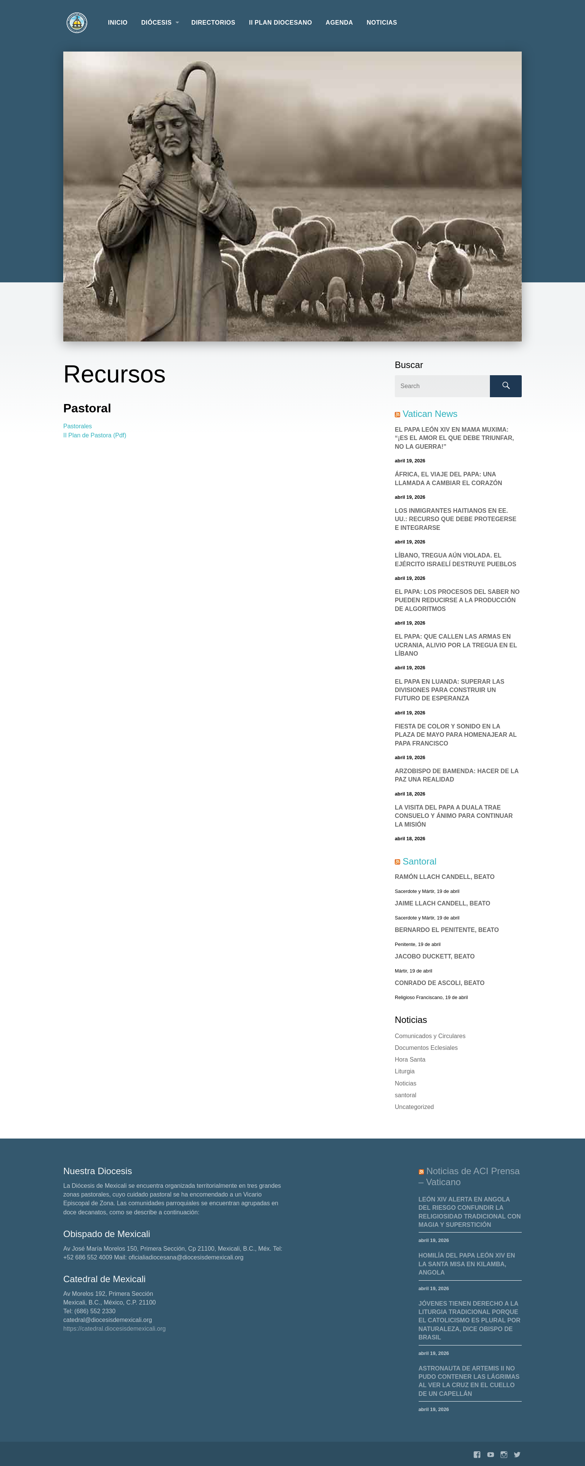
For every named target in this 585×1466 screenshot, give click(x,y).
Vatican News (430, 414)
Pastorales (77, 426)
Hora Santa (410, 1059)
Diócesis (156, 22)
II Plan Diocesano (280, 22)
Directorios (213, 22)
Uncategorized (414, 1107)
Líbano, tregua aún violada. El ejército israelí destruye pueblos (455, 559)
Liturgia (405, 1071)
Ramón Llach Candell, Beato (444, 877)
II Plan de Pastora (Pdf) (94, 435)
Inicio (118, 22)
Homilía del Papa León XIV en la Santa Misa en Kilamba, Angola (467, 1264)
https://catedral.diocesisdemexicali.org (114, 1328)
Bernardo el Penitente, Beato (447, 930)
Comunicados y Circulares (430, 1036)
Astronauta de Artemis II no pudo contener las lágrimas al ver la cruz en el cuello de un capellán (469, 1381)
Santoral (419, 861)
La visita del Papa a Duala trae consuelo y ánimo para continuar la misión (454, 816)
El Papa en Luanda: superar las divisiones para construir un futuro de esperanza (449, 690)
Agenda (339, 22)
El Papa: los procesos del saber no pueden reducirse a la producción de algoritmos (457, 600)
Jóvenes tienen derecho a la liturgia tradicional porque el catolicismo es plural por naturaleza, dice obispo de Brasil (470, 1320)
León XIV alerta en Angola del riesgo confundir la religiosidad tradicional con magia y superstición (470, 1212)
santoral (405, 1095)
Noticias (382, 22)
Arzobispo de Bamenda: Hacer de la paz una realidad (457, 775)
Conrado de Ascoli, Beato (440, 983)
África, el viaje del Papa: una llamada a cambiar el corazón (448, 478)
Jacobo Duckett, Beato (435, 956)
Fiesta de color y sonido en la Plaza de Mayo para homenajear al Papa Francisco (456, 735)
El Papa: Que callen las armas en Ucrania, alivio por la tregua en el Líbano (456, 645)
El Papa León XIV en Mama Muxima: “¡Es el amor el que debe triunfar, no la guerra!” (454, 438)
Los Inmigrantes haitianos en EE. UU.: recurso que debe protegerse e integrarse (455, 519)
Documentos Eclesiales (426, 1048)
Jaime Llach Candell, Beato (442, 903)
